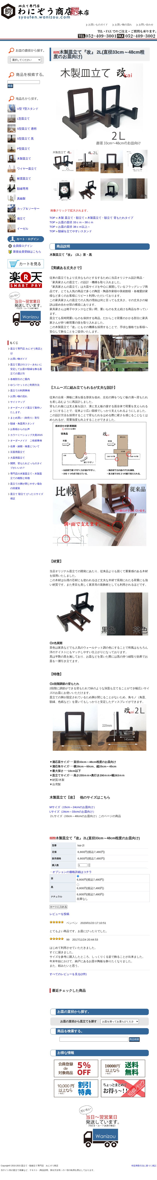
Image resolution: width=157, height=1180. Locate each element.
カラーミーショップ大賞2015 (26, 435)
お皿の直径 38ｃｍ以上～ (74, 226)
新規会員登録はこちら (27, 251)
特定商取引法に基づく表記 (144, 1165)
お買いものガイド (98, 24)
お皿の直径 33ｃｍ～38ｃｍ (75, 222)
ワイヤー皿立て (22, 168)
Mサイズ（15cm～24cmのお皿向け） (73, 807)
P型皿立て (18, 148)
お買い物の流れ (123, 24)
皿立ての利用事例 (20, 390)
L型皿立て (18, 118)
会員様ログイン (23, 245)
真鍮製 (16, 198)
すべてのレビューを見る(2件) (68, 974)
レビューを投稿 (59, 913)
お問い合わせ (146, 24)
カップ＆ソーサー (23, 208)
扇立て (16, 218)
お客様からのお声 (20, 429)
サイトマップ (17, 401)
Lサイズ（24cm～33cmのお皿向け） (73, 811)
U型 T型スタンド (22, 108)
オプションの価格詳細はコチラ (72, 871)
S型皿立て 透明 (21, 128)
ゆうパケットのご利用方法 (24, 384)
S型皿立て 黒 (20, 138)
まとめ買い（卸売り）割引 (24, 417)
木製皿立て (19, 158)
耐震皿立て (19, 178)
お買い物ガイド (18, 358)
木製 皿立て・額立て (71, 217)
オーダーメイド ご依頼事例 (26, 440)
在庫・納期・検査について (24, 446)
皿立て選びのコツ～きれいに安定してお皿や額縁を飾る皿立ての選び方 (26, 369)
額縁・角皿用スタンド (22, 423)
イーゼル (17, 228)
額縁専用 (17, 188)
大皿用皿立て (17, 457)
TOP (52, 217)
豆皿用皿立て (17, 452)
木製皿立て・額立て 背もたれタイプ (110, 217)
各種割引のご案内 (20, 379)
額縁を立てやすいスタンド (75, 231)
